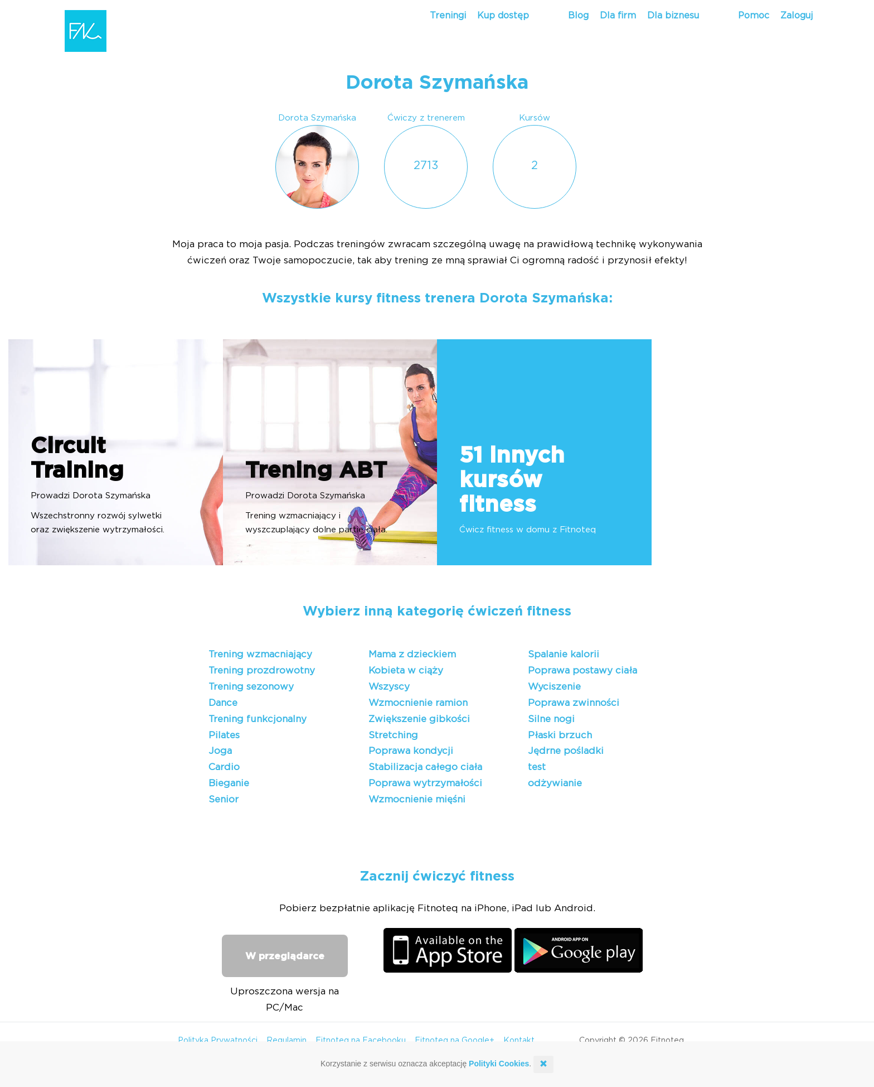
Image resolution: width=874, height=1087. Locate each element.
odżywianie (555, 783)
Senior (223, 799)
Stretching (393, 735)
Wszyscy (389, 686)
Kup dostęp (503, 15)
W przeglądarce (284, 956)
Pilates (224, 735)
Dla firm (618, 15)
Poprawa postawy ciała (582, 670)
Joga (220, 751)
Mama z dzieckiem (412, 654)
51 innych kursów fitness (512, 480)
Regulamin (286, 1041)
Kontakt (519, 1041)
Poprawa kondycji (410, 751)
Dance (222, 703)
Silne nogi (551, 719)
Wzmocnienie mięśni (416, 799)
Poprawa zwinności (573, 703)
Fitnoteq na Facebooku (360, 1041)
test (537, 767)
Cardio (224, 767)
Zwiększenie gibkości (419, 719)
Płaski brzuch (560, 735)
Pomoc (753, 15)
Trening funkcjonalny (257, 719)
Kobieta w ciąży (405, 670)
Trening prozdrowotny (261, 670)
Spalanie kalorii (563, 654)
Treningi (448, 15)
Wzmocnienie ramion (418, 703)
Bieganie (228, 783)
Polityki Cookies (499, 1063)
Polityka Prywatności (218, 1041)
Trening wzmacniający (260, 654)
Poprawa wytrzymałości (425, 783)
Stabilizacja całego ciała (425, 767)
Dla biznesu (673, 15)
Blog (578, 15)
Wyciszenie (554, 686)
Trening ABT (316, 471)
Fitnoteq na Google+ (454, 1041)
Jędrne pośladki (566, 751)
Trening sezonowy (251, 686)
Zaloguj (796, 15)
